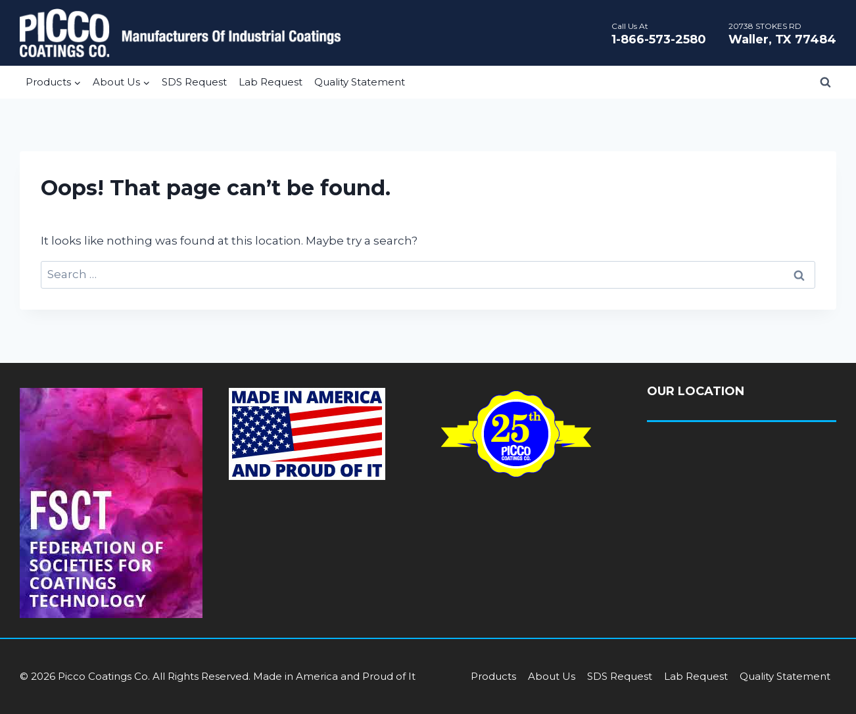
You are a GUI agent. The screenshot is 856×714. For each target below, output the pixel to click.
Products (493, 676)
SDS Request (194, 82)
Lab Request (270, 82)
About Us (551, 676)
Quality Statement (359, 82)
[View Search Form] (825, 82)
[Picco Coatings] (180, 33)
